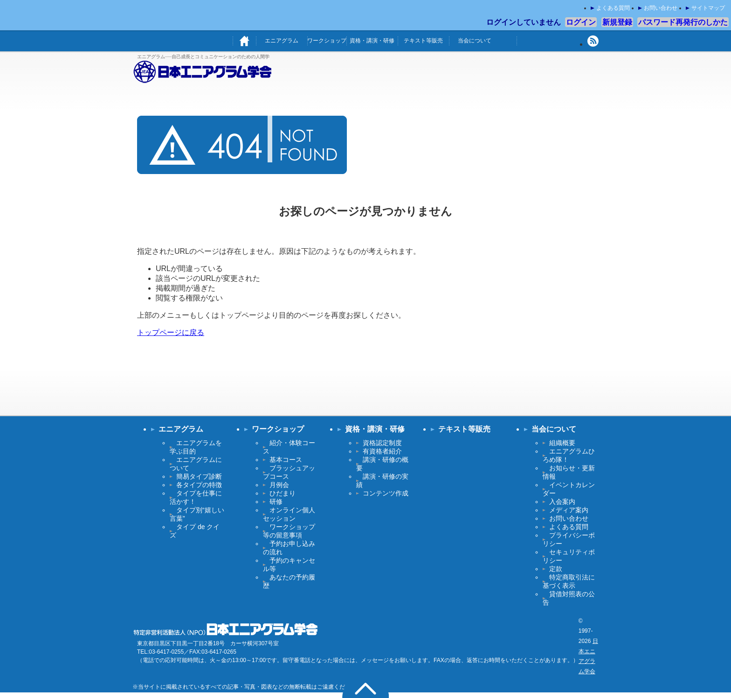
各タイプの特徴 (199, 485)
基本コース (285, 459)
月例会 (279, 485)
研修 (276, 501)
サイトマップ (708, 8)
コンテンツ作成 (385, 493)
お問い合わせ (660, 8)
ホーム (244, 40)
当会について (474, 40)
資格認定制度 (382, 443)
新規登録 (617, 22)
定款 (555, 568)
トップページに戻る (170, 332)
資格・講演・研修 (372, 40)
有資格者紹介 (382, 451)
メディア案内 (568, 510)
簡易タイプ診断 (199, 476)
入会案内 (562, 501)
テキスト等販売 (423, 40)
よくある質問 (613, 8)
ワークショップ (326, 40)
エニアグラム (281, 40)
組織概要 (562, 443)
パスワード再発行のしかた (683, 22)
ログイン (581, 22)
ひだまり (282, 493)
